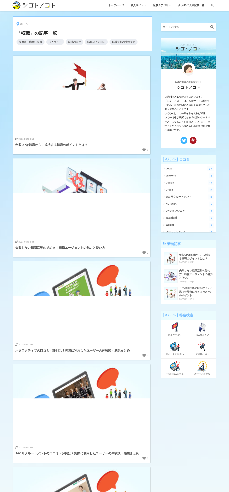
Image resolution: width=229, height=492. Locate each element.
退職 (114, 427)
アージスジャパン (190, 232)
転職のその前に (96, 41)
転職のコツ (74, 41)
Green (190, 189)
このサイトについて (169, 427)
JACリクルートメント (190, 196)
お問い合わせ (165, 411)
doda (190, 168)
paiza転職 (190, 218)
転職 (114, 419)
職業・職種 (114, 411)
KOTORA (190, 204)
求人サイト (55, 41)
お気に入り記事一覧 (191, 5)
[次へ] (101, 340)
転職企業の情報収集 (123, 41)
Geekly (190, 182)
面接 (114, 435)
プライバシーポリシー (170, 435)
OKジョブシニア (190, 211)
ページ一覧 (164, 442)
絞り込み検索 (165, 450)
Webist (190, 225)
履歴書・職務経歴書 (30, 41)
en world (190, 175)
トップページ (116, 5)
